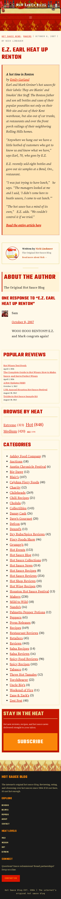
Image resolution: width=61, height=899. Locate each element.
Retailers (16, 638)
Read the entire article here (23, 225)
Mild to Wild (19, 602)
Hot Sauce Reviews (23, 576)
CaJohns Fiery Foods (24, 482)
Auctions (16, 461)
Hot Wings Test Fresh (15, 365)
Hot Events (17, 550)
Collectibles (18, 508)
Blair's (14, 477)
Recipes (15, 628)
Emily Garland (19, 79)
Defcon (15, 524)
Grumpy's (17, 544)
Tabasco (15, 669)
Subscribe (30, 742)
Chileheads (18, 492)
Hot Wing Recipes (22, 586)
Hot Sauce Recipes (23, 570)
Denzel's (15, 529)
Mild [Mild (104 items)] (31, 432)
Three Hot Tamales (23, 674)
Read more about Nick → (34, 257)
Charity (15, 487)
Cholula (15, 503)
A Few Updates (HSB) (14, 382)
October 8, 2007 (23, 322)
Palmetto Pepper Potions (27, 612)
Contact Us (11, 878)
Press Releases (20, 622)
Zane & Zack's (19, 695)
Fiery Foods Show (22, 539)
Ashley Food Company (25, 456)
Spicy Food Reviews (24, 659)
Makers (27, 36)
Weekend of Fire (21, 690)
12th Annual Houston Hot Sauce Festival (25, 389)
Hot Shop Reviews (23, 581)
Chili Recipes (19, 498)
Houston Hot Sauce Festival (29, 591)
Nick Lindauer (44, 248)
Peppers (15, 617)
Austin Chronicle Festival (28, 466)
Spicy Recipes (20, 664)
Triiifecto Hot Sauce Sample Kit (20, 396)
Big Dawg (16, 472)
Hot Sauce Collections (25, 560)
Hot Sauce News (11, 36)
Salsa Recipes (19, 648)
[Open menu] (30, 17)
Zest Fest (16, 700)
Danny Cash (18, 513)
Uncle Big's (17, 685)
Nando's (15, 607)
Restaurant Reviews (24, 633)
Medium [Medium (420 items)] (14, 431)
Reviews (15, 643)
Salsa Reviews (19, 654)
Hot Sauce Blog (20, 555)
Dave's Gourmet (21, 518)
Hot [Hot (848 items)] (35, 424)
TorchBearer (19, 680)
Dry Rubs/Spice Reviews (27, 534)
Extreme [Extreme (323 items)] (13, 425)
